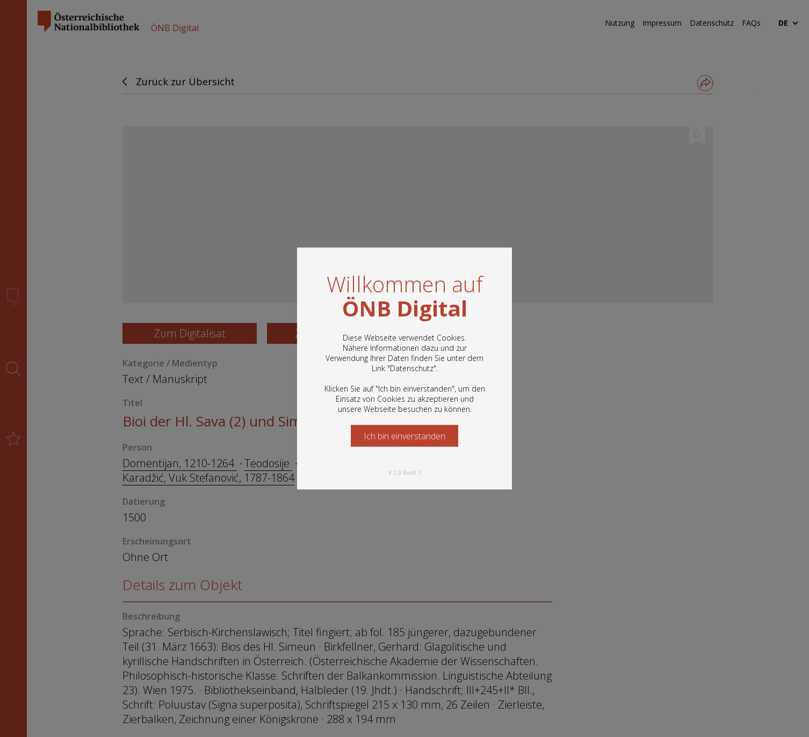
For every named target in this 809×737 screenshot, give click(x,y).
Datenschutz (412, 368)
